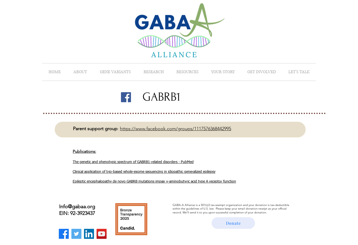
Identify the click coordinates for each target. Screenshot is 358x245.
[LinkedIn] (89, 234)
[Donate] (233, 223)
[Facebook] (126, 97)
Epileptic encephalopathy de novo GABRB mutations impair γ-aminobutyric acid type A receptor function (154, 181)
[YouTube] (102, 234)
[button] (80, 72)
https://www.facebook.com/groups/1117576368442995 (175, 128)
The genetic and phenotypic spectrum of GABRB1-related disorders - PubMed (133, 162)
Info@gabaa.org (77, 206)
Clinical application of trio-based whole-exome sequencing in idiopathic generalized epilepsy (144, 172)
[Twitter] (76, 234)
